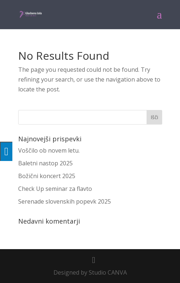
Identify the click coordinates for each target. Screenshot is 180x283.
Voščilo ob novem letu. (49, 150)
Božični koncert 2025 (46, 176)
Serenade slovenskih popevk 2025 (64, 201)
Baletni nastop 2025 (45, 163)
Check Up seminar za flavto (55, 189)
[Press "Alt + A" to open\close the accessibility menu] (6, 151)
